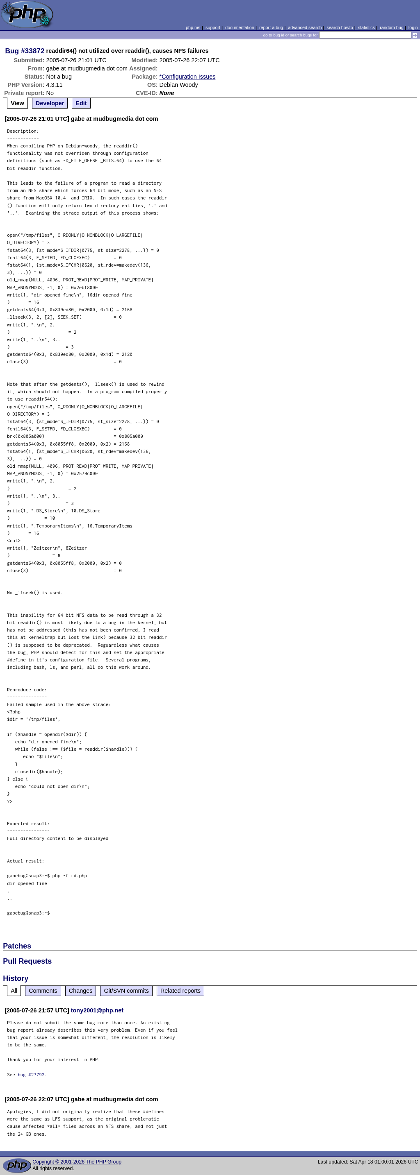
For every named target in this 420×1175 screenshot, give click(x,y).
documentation (239, 27)
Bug (12, 51)
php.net (193, 27)
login (413, 27)
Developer (50, 103)
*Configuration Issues (188, 76)
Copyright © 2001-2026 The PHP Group (76, 1162)
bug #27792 (31, 1074)
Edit (81, 103)
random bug (392, 27)
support (212, 27)
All (14, 990)
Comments (43, 990)
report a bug (271, 27)
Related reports (180, 990)
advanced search (305, 27)
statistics (366, 27)
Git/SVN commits (126, 990)
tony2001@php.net (97, 1010)
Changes (81, 990)
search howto (339, 27)
